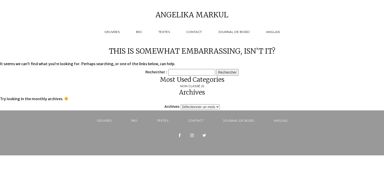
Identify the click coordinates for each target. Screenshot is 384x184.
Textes (164, 32)
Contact (194, 32)
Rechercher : (156, 72)
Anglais (273, 32)
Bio (139, 32)
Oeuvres (112, 32)
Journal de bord (234, 32)
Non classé (190, 86)
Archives (171, 107)
